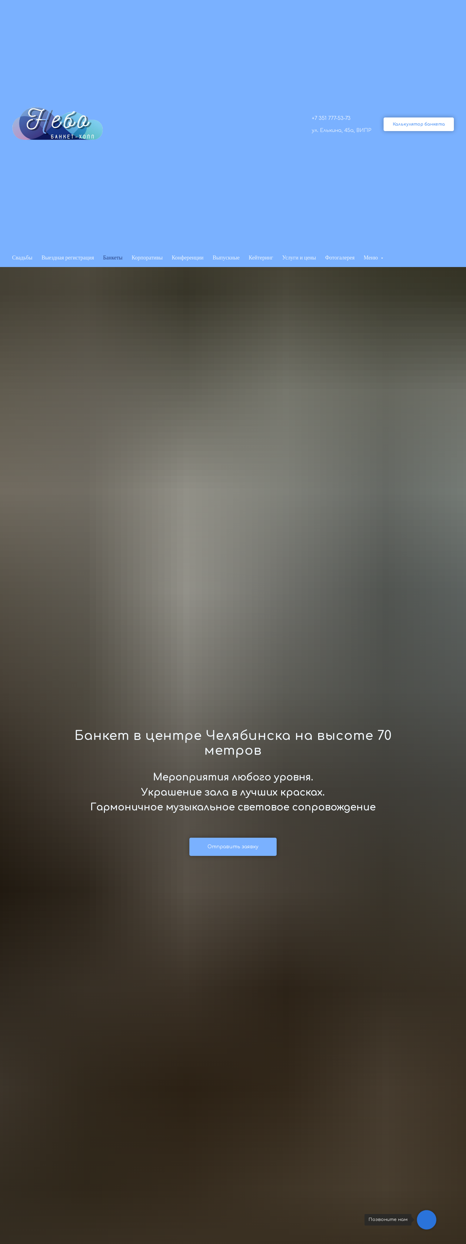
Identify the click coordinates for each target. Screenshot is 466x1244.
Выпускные (226, 258)
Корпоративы (146, 258)
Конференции (188, 258)
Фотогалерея (339, 258)
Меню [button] (371, 258)
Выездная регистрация (68, 258)
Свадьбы (22, 258)
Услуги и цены (299, 258)
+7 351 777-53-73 (331, 118)
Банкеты (112, 258)
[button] (419, 124)
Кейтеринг (261, 258)
